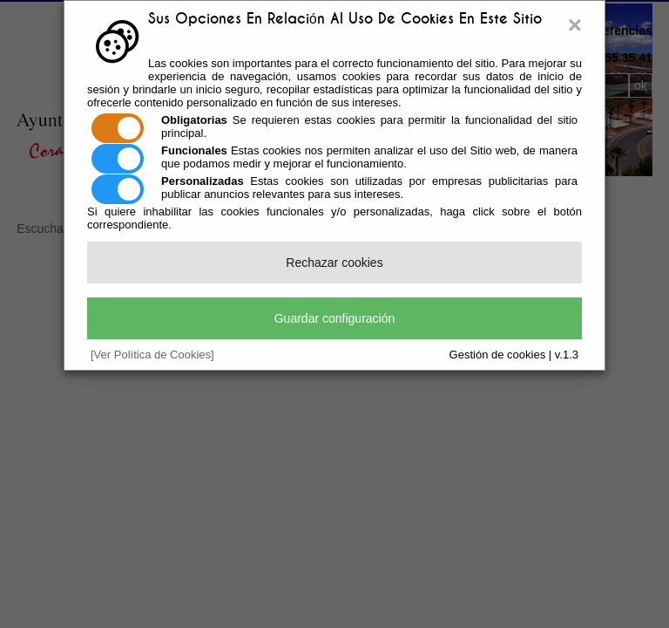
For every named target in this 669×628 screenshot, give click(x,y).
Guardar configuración (334, 318)
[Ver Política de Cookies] (152, 354)
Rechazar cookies (334, 263)
